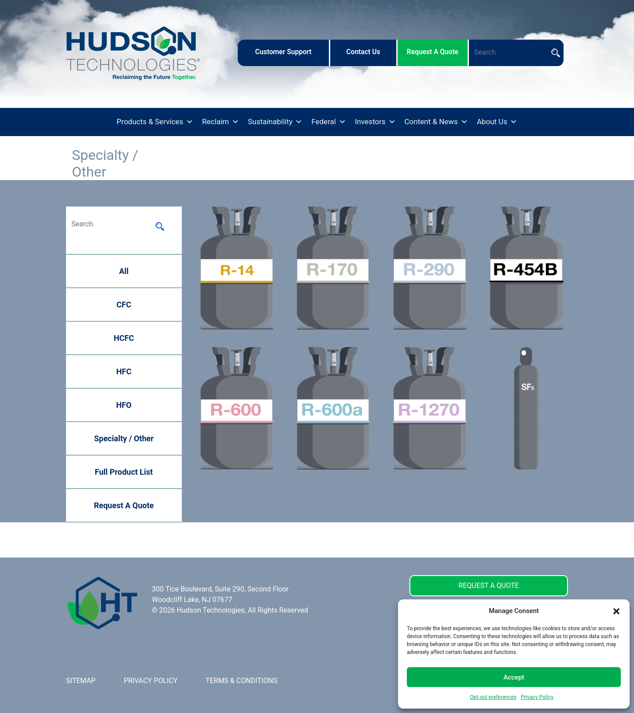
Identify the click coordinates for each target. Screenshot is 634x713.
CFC (124, 304)
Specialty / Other (124, 438)
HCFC (124, 338)
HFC (123, 371)
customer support (283, 52)
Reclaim (220, 122)
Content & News (436, 122)
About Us (497, 122)
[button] (616, 610)
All (124, 271)
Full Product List (124, 472)
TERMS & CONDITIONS (241, 680)
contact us (363, 52)
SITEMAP (81, 680)
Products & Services (155, 122)
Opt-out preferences (493, 697)
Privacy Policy (537, 697)
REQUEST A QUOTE (488, 585)
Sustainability (275, 122)
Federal (328, 122)
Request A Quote (124, 505)
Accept (513, 677)
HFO (124, 405)
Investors (375, 122)
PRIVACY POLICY (150, 680)
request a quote (433, 52)
